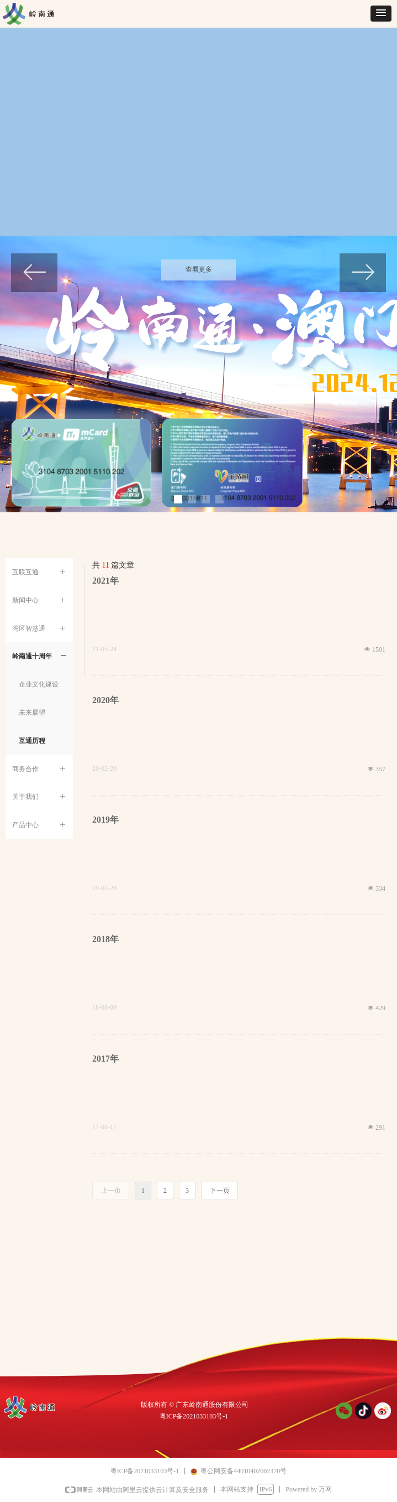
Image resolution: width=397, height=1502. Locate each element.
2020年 (105, 700)
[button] (380, 14)
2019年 (105, 819)
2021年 (105, 580)
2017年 (105, 1058)
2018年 (105, 939)
